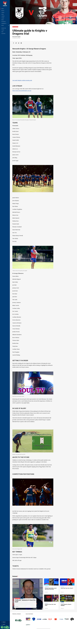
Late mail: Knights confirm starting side (22, 80)
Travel (2, 12)
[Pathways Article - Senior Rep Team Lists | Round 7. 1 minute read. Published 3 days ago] (67, 585)
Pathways (3, 21)
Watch (2, 10)
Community (3, 23)
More (5, 25)
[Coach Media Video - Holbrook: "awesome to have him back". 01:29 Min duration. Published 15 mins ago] (27, 594)
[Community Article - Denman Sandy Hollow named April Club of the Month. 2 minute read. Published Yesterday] (51, 585)
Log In (3, 624)
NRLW (2, 19)
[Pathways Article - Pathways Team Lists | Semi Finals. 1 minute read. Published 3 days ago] (51, 602)
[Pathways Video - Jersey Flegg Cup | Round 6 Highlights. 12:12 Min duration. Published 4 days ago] (67, 602)
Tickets (2, 29)
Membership (3, 28)
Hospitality (3, 33)
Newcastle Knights (16, 36)
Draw (2, 14)
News (2, 8)
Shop (2, 31)
